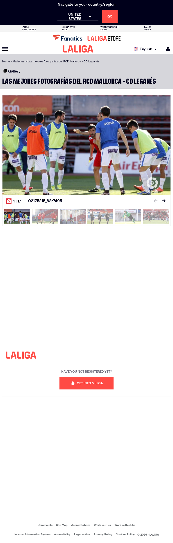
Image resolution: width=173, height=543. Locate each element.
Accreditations (80, 524)
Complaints (45, 524)
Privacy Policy (103, 534)
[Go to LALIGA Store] (86, 38)
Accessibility (62, 534)
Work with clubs (124, 524)
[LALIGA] (78, 49)
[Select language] (147, 49)
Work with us (102, 524)
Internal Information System (32, 534)
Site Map (62, 524)
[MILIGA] (166, 49)
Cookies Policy (125, 534)
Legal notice (82, 534)
